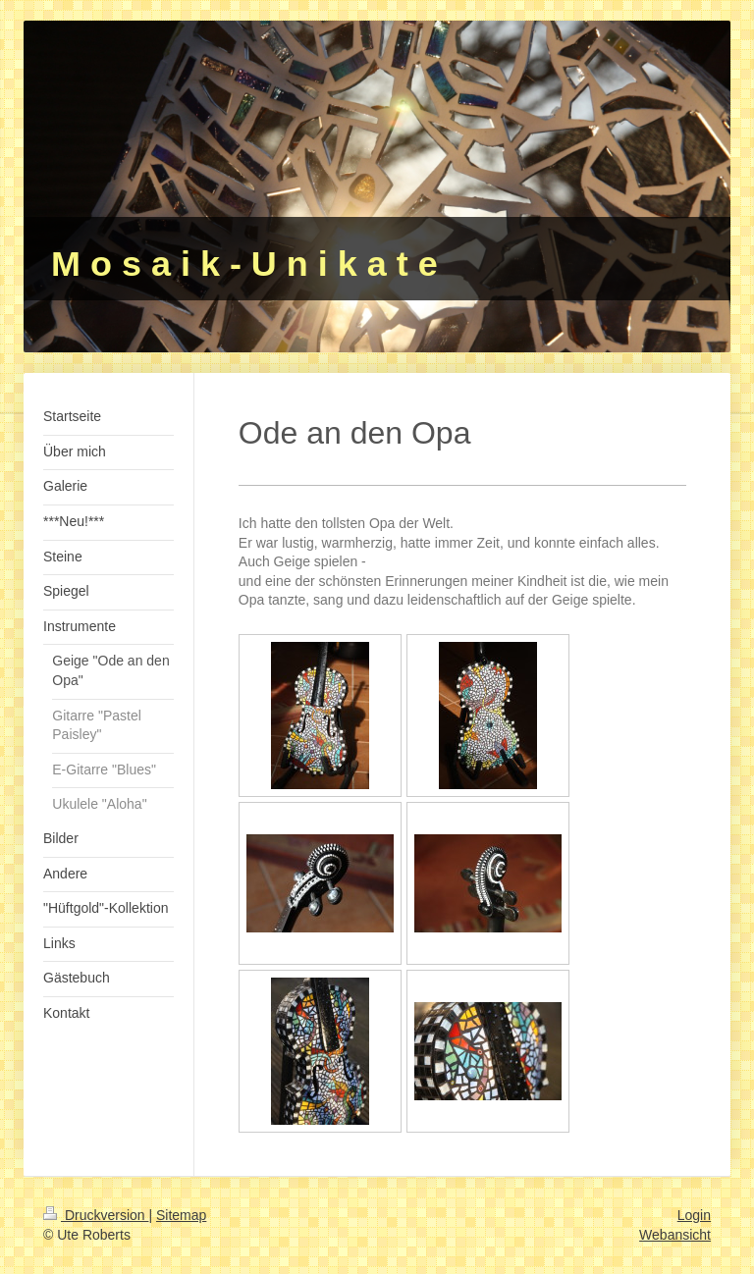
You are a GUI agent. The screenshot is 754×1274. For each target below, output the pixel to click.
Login (694, 1215)
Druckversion (95, 1215)
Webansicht (675, 1235)
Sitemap (181, 1215)
